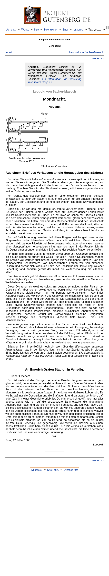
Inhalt (8, 52)
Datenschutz (71, 469)
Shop (65, 29)
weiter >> (98, 58)
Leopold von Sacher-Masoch (86, 52)
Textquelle (94, 29)
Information (50, 29)
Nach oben (53, 469)
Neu (36, 29)
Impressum (37, 469)
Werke (25, 29)
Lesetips (78, 29)
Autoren (11, 29)
